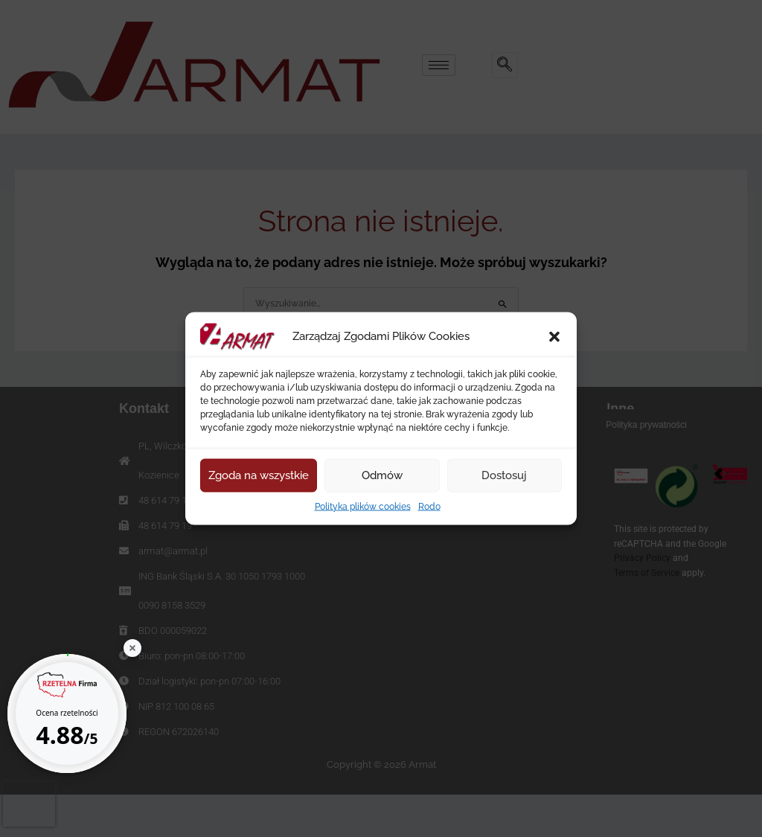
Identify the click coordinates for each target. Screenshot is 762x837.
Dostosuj (504, 475)
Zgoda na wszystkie (258, 475)
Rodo (429, 506)
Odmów (382, 475)
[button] (554, 336)
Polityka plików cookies (363, 506)
